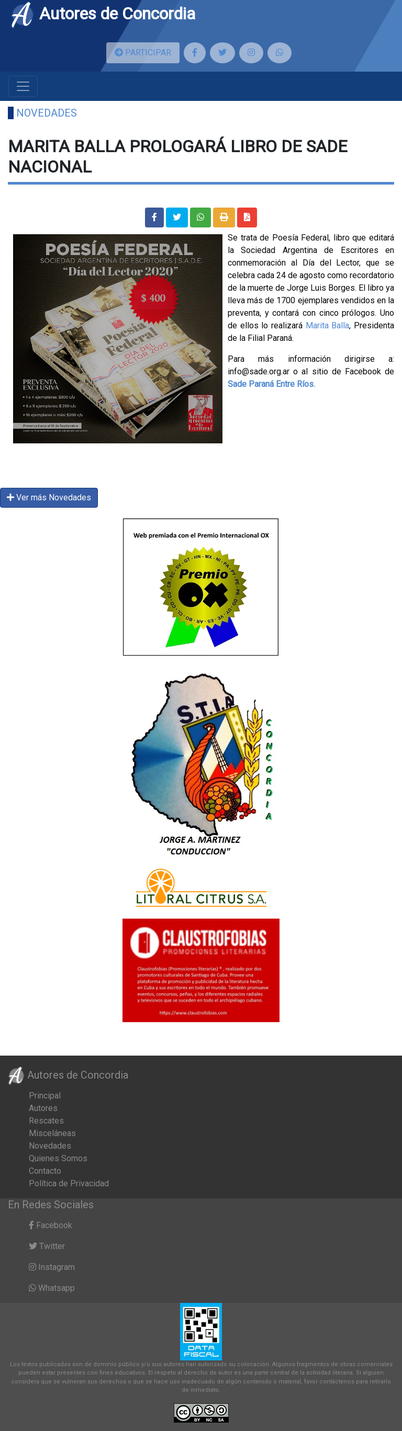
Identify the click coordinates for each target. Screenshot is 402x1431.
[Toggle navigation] (23, 86)
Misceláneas (52, 1133)
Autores (43, 1108)
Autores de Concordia (102, 14)
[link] (271, 384)
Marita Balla (328, 325)
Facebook (50, 1225)
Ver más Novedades (49, 497)
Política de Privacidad (69, 1183)
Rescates (46, 1121)
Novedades (46, 113)
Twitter (47, 1246)
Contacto (45, 1171)
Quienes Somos (58, 1158)
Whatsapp (52, 1288)
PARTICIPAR (143, 53)
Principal (45, 1096)
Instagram (52, 1267)
